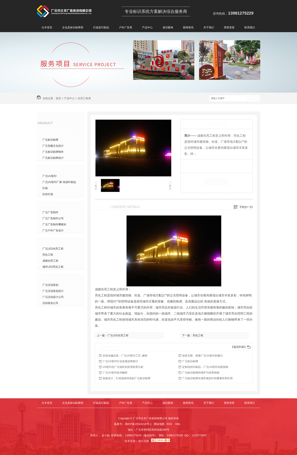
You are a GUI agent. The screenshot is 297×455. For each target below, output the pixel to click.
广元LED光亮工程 (52, 248)
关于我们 (208, 28)
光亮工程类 (84, 98)
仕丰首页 (47, 28)
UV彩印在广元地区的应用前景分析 (123, 366)
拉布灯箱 (47, 194)
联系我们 (249, 28)
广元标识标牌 (50, 139)
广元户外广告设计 (53, 230)
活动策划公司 (50, 303)
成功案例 (168, 28)
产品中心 (147, 28)
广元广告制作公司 (53, 218)
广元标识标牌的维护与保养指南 (200, 372)
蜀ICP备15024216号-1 (138, 424)
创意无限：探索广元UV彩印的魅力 (202, 355)
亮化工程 (47, 254)
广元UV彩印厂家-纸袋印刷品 (59, 182)
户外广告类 (125, 28)
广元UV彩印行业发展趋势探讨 (120, 361)
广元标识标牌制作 (53, 151)
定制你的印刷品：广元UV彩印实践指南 (205, 366)
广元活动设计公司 (53, 296)
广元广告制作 (50, 212)
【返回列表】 (239, 346)
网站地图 (159, 424)
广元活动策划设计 (53, 290)
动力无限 (143, 441)
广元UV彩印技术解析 (115, 372)
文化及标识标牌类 (72, 28)
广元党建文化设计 (53, 145)
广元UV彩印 (49, 176)
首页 (58, 98)
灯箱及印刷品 (101, 28)
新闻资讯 (188, 28)
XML (178, 424)
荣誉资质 (229, 28)
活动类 (47, 278)
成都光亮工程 (50, 260)
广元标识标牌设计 (53, 157)
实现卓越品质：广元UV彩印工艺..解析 (125, 355)
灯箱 (45, 188)
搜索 (254, 98)
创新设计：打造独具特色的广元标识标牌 (126, 378)
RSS (170, 424)
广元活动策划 (50, 284)
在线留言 (216, 182)
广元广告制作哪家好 (54, 224)
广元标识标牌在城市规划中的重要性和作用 (207, 378)
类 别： (190, 165)
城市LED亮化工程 (52, 266)
